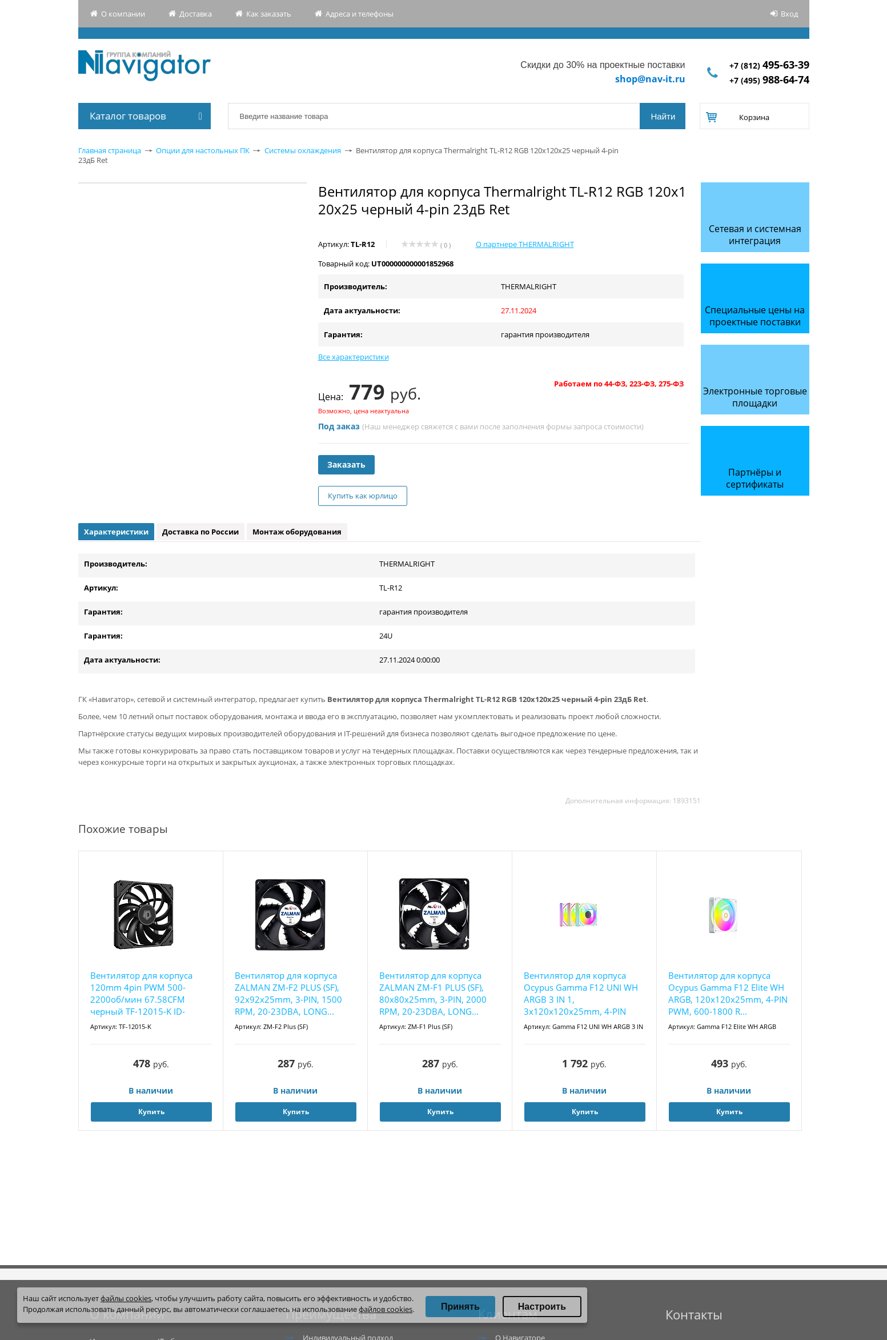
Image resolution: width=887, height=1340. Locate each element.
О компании (123, 14)
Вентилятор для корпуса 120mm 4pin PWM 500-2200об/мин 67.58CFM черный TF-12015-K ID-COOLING (141, 994)
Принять (460, 1306)
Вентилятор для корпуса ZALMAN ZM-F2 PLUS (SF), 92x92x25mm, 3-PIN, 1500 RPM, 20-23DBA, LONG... (288, 993)
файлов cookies (385, 1309)
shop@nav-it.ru (650, 79)
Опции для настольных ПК (203, 150)
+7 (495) (769, 80)
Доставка (195, 14)
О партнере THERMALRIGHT (525, 244)
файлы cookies (126, 1298)
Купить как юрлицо (363, 495)
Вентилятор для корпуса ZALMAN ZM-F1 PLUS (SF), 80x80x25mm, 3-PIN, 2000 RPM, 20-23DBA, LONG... (433, 993)
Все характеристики (353, 357)
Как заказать (268, 14)
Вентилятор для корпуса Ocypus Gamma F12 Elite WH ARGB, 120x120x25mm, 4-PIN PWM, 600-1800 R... (728, 993)
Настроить (542, 1306)
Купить (151, 1111)
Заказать (346, 464)
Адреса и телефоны (360, 14)
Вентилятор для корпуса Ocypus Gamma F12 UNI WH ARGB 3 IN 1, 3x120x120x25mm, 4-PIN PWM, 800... (581, 994)
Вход (789, 14)
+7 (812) (769, 65)
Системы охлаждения (302, 150)
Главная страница (109, 150)
